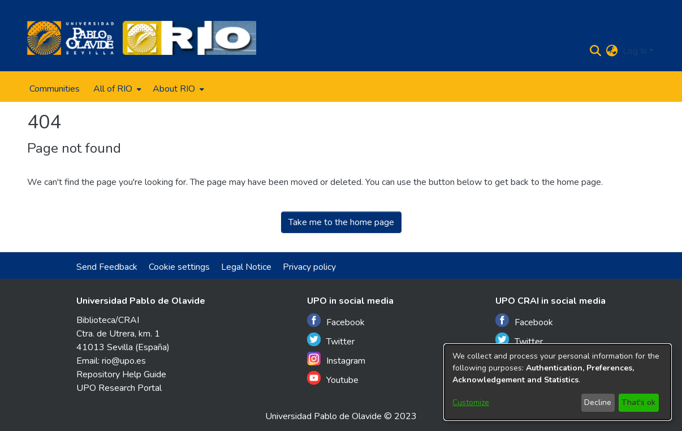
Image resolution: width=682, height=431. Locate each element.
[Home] (70, 38)
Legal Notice (246, 267)
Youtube (333, 378)
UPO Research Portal (119, 388)
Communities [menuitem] (54, 89)
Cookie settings (179, 267)
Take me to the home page (341, 222)
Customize (470, 402)
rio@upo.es (124, 361)
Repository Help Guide (121, 374)
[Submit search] (596, 51)
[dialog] (557, 382)
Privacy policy (309, 267)
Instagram (336, 359)
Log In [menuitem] (635, 51)
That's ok (638, 402)
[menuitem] (116, 89)
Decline (597, 402)
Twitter (331, 340)
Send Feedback (106, 267)
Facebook (336, 321)
